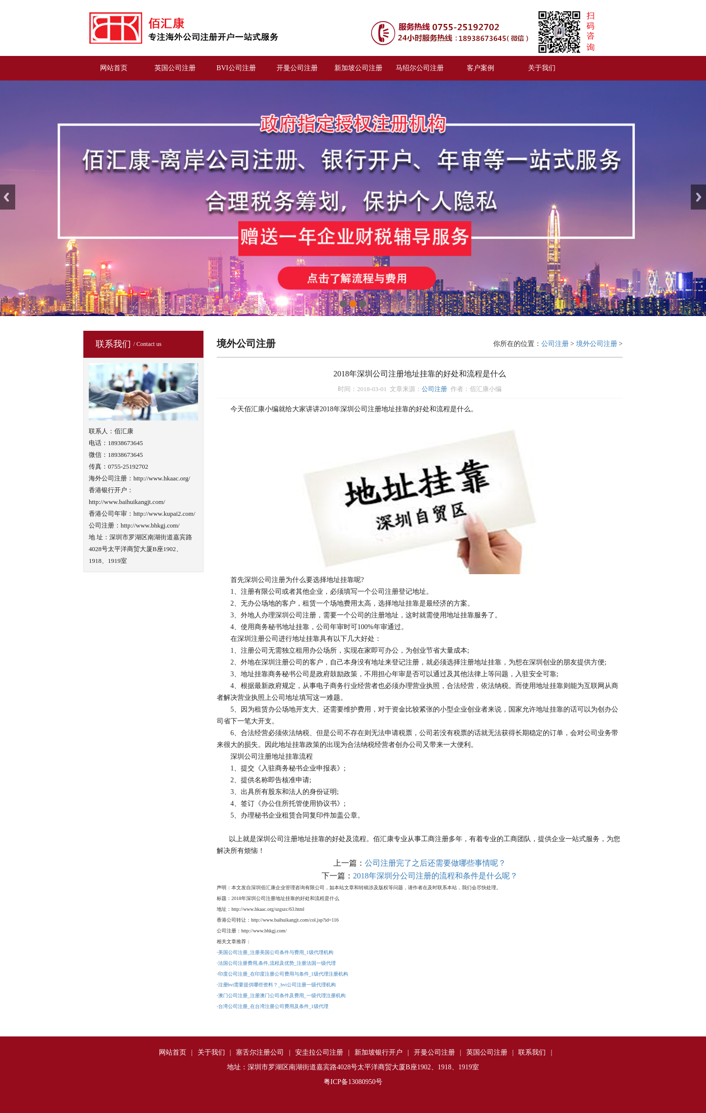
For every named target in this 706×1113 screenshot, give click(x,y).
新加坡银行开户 (378, 1052)
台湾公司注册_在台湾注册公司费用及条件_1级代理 (273, 1006)
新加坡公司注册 (358, 68)
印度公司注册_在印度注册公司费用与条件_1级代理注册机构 (283, 974)
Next (698, 197)
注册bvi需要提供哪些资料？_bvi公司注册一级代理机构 (277, 984)
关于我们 (541, 68)
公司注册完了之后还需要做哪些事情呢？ (435, 863)
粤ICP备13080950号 (353, 1082)
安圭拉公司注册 (319, 1052)
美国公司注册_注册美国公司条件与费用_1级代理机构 (275, 952)
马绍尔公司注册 (420, 68)
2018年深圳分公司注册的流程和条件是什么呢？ (435, 876)
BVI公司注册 (236, 68)
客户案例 (480, 68)
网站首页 (113, 68)
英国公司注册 (175, 68)
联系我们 (532, 1052)
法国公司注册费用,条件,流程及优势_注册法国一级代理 (277, 963)
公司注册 (555, 343)
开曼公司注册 (297, 68)
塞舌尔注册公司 (260, 1052)
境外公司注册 (596, 343)
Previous (7, 197)
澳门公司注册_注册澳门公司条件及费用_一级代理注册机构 (282, 995)
